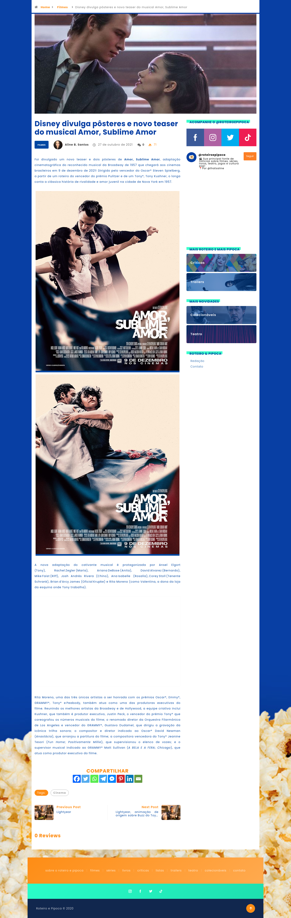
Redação (197, 361)
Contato (196, 367)
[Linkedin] (130, 779)
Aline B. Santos (77, 145)
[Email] (138, 779)
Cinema (59, 793)
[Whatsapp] (94, 779)
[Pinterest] (121, 779)
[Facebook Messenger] (112, 779)
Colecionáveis (215, 870)
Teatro (193, 870)
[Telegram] (103, 779)
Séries (112, 870)
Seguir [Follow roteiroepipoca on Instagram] (250, 156)
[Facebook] (77, 779)
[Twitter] (86, 779)
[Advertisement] (221, 211)
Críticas (143, 870)
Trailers (176, 870)
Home (45, 7)
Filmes (62, 7)
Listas (160, 870)
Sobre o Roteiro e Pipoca (64, 870)
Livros (126, 870)
